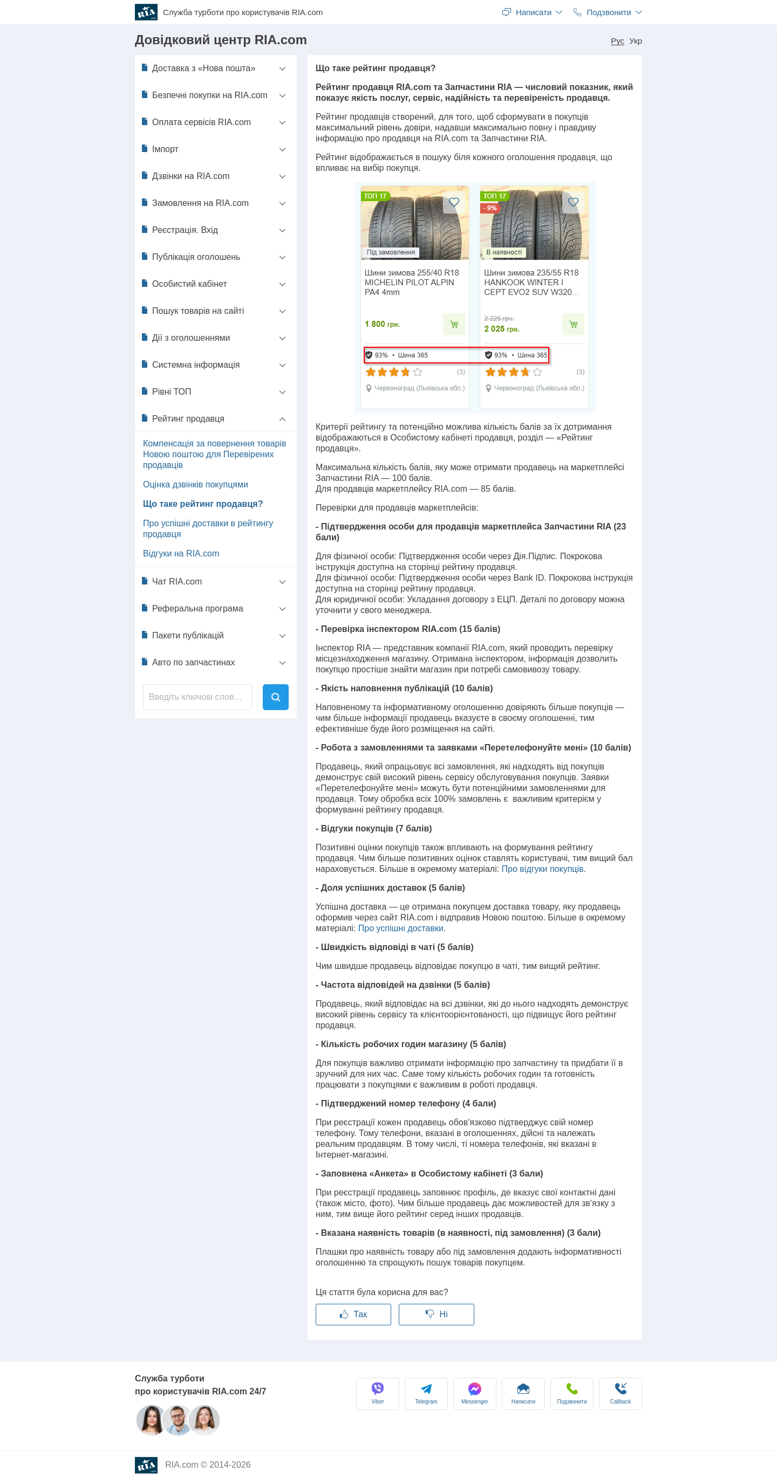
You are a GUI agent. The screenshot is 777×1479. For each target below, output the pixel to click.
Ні (437, 1314)
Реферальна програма (191, 608)
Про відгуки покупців (543, 868)
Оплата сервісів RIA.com (195, 122)
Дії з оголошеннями (185, 337)
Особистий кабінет (183, 283)
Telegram (426, 1393)
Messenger (474, 1393)
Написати (523, 1393)
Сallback (620, 1393)
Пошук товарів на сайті (192, 310)
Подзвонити (572, 1393)
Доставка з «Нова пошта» (197, 68)
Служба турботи (243, 12)
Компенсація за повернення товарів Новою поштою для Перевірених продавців (214, 454)
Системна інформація (190, 364)
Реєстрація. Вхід (179, 230)
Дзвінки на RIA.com (185, 176)
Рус (617, 41)
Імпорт (159, 149)
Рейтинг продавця (182, 418)
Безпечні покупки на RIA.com (204, 95)
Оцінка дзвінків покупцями (195, 484)
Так (353, 1314)
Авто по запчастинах (187, 662)
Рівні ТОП (166, 391)
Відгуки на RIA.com (181, 553)
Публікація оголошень (190, 257)
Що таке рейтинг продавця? (203, 503)
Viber (377, 1393)
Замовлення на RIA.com (194, 203)
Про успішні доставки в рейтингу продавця (208, 529)
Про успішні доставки (401, 928)
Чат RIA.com (171, 581)
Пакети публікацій (182, 635)
